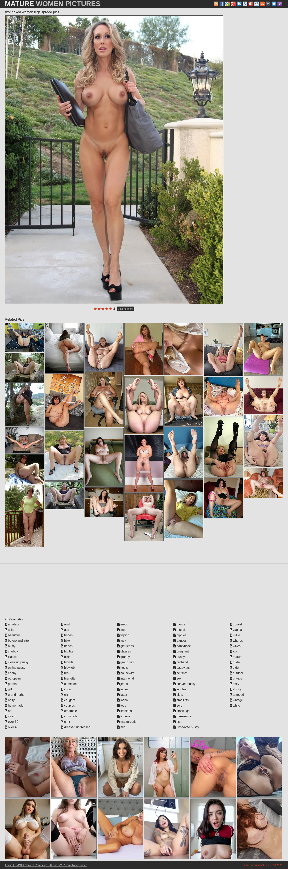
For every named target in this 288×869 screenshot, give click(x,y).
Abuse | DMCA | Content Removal (25, 865)
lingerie (123, 716)
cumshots (69, 716)
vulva (235, 635)
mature (236, 656)
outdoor (236, 673)
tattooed (237, 694)
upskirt (236, 624)
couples (68, 705)
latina (122, 700)
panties (180, 640)
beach (67, 646)
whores (236, 640)
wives (235, 646)
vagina (236, 629)
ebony (10, 673)
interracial (125, 678)
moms (179, 624)
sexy (234, 684)
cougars (68, 700)
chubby (11, 651)
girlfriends (125, 646)
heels (122, 667)
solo (177, 705)
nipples (179, 635)
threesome (182, 716)
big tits (67, 651)
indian (10, 716)
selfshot (180, 673)
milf (121, 727)
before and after (17, 640)
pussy (179, 656)
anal (65, 624)
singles (179, 689)
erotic (122, 624)
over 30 (11, 721)
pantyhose (182, 646)
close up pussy (16, 662)
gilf (8, 689)
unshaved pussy (186, 727)
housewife (125, 673)
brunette (68, 678)
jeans (122, 684)
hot (8, 711)
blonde (67, 662)
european (13, 678)
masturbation (127, 721)
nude (235, 662)
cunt (65, 721)
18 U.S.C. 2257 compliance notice (66, 865)
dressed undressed (75, 727)
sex (177, 678)
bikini (66, 656)
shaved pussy (184, 684)
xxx (233, 651)
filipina (123, 635)
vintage (236, 700)
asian (10, 629)
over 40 (11, 727)
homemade (14, 705)
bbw (65, 640)
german (12, 684)
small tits (181, 700)
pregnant (181, 651)
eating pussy (15, 667)
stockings (181, 711)
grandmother (15, 694)
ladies (122, 689)
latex (122, 694)
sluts (178, 694)
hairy (10, 700)
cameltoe (69, 684)
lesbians (124, 711)
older (235, 667)
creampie (69, 711)
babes (67, 635)
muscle (179, 629)
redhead (180, 662)
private (236, 678)
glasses (124, 651)
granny (123, 656)
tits (177, 721)
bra (65, 673)
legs (121, 705)
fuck (121, 640)
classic (11, 656)
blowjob (68, 667)
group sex (125, 662)
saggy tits (181, 667)
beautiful (12, 635)
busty (10, 646)
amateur (12, 624)
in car (66, 689)
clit (64, 694)
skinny (236, 689)
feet (121, 629)
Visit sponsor (125, 308)
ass (65, 629)
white (235, 705)
